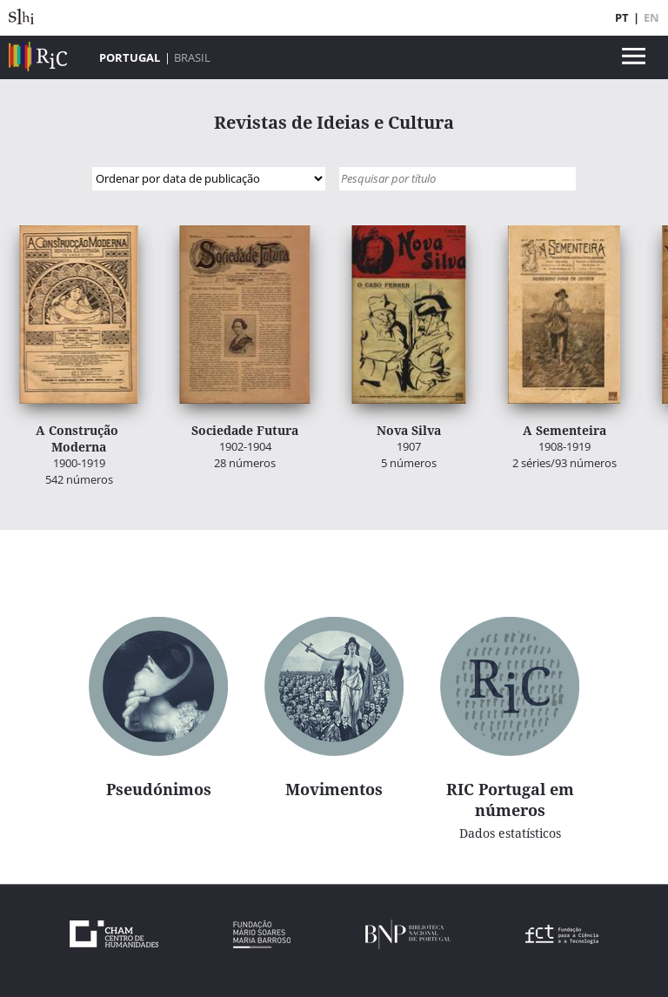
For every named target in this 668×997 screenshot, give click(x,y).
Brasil (192, 57)
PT (622, 17)
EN (651, 17)
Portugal (129, 57)
